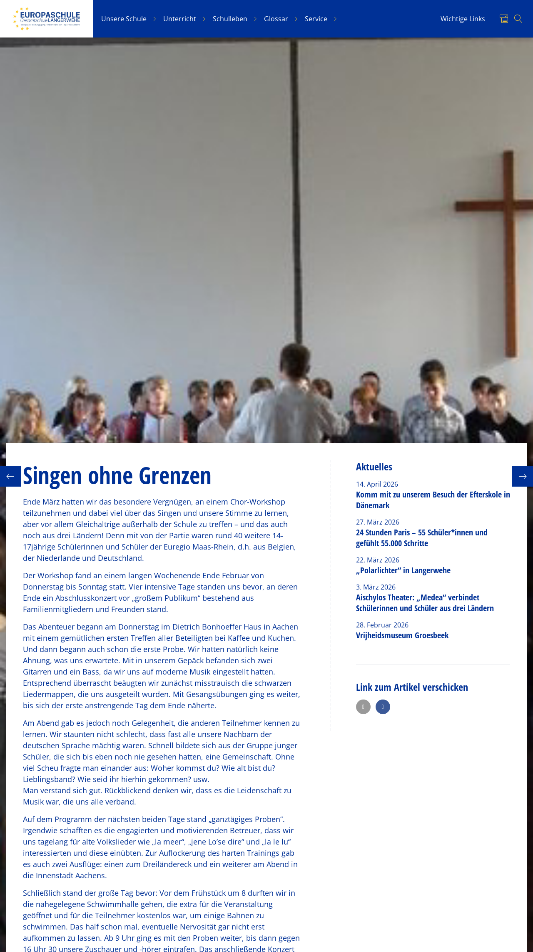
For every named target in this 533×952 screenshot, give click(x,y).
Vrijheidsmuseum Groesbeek (402, 635)
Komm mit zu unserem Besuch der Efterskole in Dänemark (433, 500)
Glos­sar (276, 18)
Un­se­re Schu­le (124, 18)
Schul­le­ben (230, 18)
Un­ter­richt (179, 18)
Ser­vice (316, 18)
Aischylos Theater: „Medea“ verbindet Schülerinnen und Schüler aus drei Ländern (425, 603)
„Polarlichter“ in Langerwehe (403, 570)
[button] (363, 707)
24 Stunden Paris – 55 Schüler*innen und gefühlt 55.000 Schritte (422, 538)
